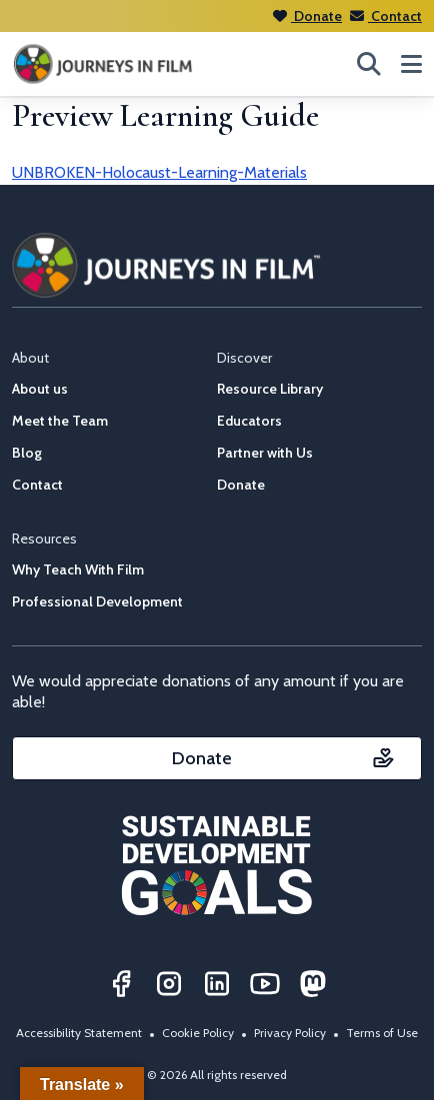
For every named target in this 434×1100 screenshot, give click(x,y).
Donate (307, 16)
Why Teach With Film (78, 569)
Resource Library (270, 389)
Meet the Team (60, 421)
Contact (386, 16)
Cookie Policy (198, 1032)
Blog (27, 453)
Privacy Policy (290, 1032)
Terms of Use (382, 1032)
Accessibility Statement (79, 1032)
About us (40, 389)
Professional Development (97, 601)
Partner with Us (265, 453)
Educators (249, 421)
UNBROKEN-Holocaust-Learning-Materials (159, 172)
